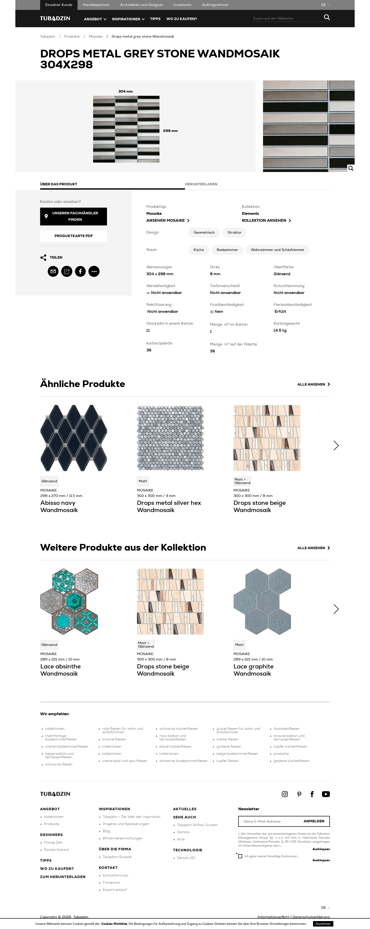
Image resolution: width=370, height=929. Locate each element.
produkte (281, 754)
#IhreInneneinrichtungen (123, 838)
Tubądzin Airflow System (197, 825)
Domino (183, 832)
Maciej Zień (53, 842)
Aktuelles (185, 809)
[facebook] (80, 271)
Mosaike (96, 36)
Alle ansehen (313, 384)
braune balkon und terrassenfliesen (289, 737)
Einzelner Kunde (58, 5)
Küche (199, 250)
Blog (106, 831)
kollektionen (54, 729)
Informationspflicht (274, 917)
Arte (181, 839)
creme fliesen (227, 739)
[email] (53, 271)
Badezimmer (227, 250)
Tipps (46, 860)
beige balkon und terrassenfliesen (59, 755)
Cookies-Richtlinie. (115, 923)
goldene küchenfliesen (292, 761)
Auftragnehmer (215, 5)
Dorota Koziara (56, 850)
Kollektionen (53, 817)
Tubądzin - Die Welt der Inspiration (131, 817)
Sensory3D (186, 858)
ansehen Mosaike (167, 220)
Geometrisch (204, 232)
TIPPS (155, 19)
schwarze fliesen (58, 764)
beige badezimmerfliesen (237, 754)
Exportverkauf (115, 890)
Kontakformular (116, 875)
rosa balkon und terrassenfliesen (172, 737)
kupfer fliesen (227, 761)
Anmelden (314, 821)
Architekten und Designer (141, 5)
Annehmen (323, 923)
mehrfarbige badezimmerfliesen (61, 737)
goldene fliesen (228, 746)
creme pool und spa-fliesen (124, 761)
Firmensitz (111, 882)
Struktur (234, 232)
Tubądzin (47, 36)
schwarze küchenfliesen (178, 729)
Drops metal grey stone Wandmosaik (143, 36)
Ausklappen (321, 849)
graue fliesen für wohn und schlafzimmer (238, 730)
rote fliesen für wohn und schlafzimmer (122, 730)
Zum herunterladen (63, 877)
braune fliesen (114, 739)
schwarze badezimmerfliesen (183, 761)
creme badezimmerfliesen (66, 746)
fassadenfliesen (286, 729)
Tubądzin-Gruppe (117, 857)
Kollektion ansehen (266, 220)
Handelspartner (96, 5)
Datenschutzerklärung (311, 917)
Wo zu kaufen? (181, 19)
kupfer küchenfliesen (290, 746)
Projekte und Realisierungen (126, 824)
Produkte (72, 36)
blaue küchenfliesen (175, 746)
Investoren (183, 5)
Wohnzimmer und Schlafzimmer (277, 250)
